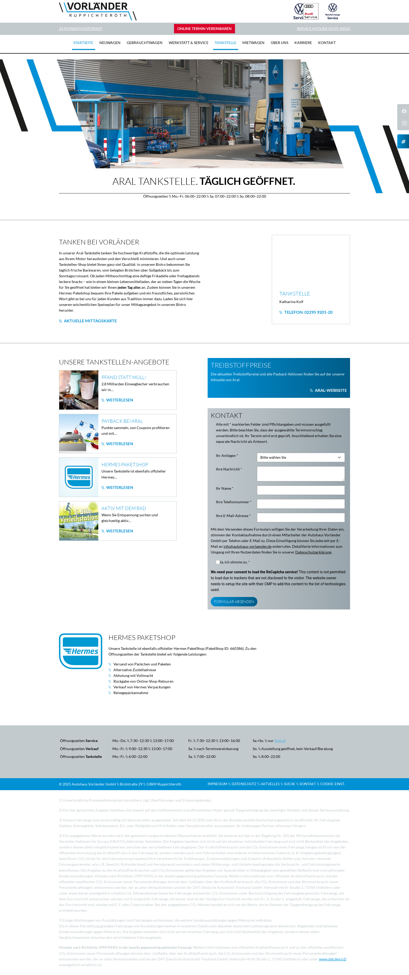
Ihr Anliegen (227, 456)
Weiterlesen (119, 400)
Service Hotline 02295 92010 (323, 29)
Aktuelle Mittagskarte (90, 320)
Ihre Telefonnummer (233, 502)
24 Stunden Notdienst (80, 29)
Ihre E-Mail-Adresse (233, 516)
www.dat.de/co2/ (333, 959)
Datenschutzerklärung (313, 552)
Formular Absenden (234, 601)
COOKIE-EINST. (332, 784)
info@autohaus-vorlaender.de (248, 546)
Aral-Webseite (331, 390)
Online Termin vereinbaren (204, 29)
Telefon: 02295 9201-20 (308, 312)
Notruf (280, 741)
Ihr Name (224, 488)
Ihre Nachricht (229, 469)
